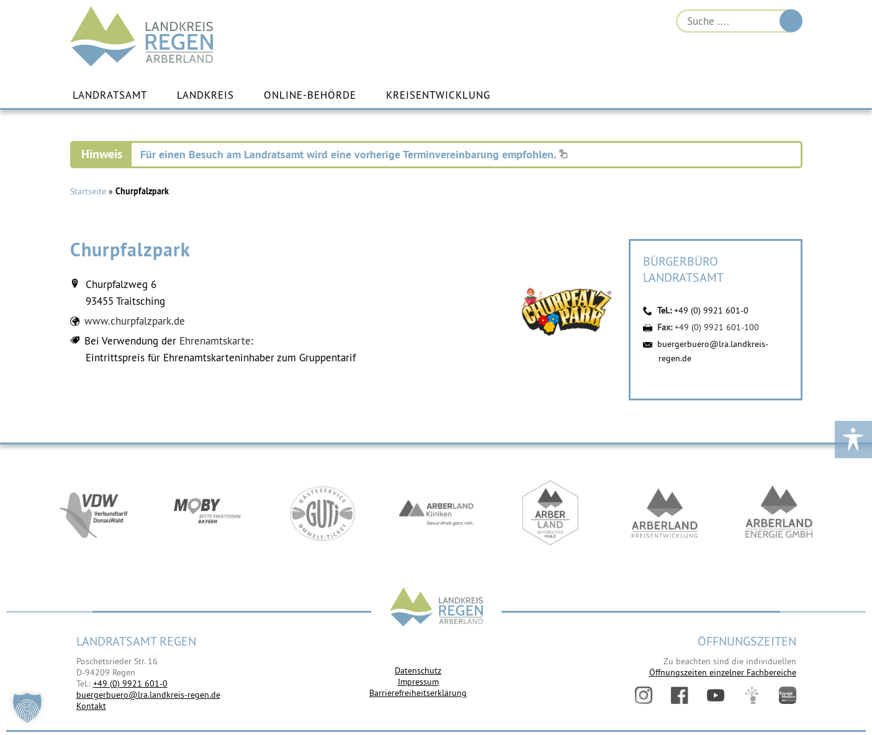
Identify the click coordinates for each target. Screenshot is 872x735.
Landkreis (205, 95)
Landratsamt (110, 95)
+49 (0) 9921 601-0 (711, 310)
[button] (27, 707)
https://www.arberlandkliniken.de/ (436, 513)
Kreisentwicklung (438, 95)
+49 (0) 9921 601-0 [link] (130, 683)
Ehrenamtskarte (215, 341)
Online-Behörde (310, 95)
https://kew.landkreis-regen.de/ (664, 513)
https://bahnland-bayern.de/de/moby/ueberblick (208, 513)
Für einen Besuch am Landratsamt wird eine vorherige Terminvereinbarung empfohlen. (354, 154)
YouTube (715, 695)
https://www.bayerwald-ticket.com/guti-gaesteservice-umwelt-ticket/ (322, 513)
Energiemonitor (787, 695)
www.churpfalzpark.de (134, 321)
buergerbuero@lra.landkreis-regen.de (148, 694)
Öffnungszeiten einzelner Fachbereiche (722, 672)
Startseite (88, 191)
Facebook (679, 695)
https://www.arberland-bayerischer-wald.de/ (550, 513)
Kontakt (91, 705)
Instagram (643, 695)
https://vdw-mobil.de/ (93, 513)
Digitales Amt (751, 695)
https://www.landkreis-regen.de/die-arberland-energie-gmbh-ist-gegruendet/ (779, 513)
